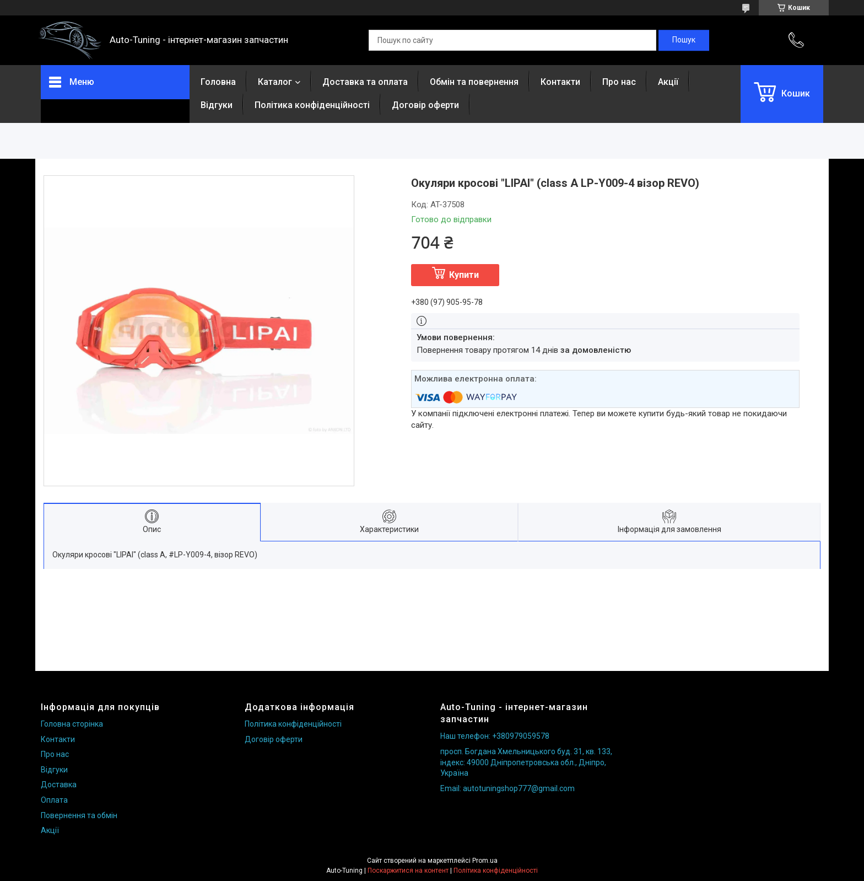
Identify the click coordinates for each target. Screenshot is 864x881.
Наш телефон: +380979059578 (494, 736)
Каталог (275, 82)
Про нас (619, 82)
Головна (218, 82)
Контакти (560, 82)
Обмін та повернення (474, 82)
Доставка (59, 784)
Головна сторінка (72, 723)
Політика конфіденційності (312, 105)
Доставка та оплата (365, 82)
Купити (464, 275)
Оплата (54, 800)
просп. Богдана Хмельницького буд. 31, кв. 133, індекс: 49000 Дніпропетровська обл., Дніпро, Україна (526, 762)
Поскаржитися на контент (408, 870)
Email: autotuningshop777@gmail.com (507, 788)
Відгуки (217, 105)
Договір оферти (425, 105)
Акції (668, 82)
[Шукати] (683, 40)
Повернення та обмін (79, 815)
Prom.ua (485, 860)
